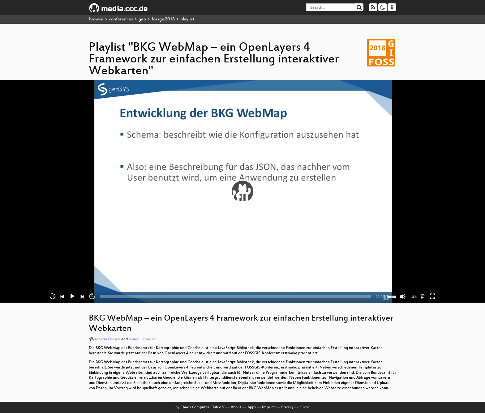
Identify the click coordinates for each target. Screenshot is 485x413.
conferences (121, 19)
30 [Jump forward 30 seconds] (92, 296)
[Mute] (403, 296)
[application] (242, 191)
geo (142, 19)
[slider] (235, 296)
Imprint (268, 407)
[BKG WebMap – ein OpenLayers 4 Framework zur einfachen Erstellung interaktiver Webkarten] (422, 296)
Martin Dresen (107, 339)
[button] (242, 191)
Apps (251, 407)
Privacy (287, 407)
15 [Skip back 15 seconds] (52, 296)
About (236, 407)
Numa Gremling (143, 339)
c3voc (305, 407)
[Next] (82, 296)
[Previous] (62, 296)
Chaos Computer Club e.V (202, 407)
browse (96, 19)
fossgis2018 (163, 19)
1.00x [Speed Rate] (413, 297)
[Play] (72, 296)
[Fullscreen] (432, 296)
